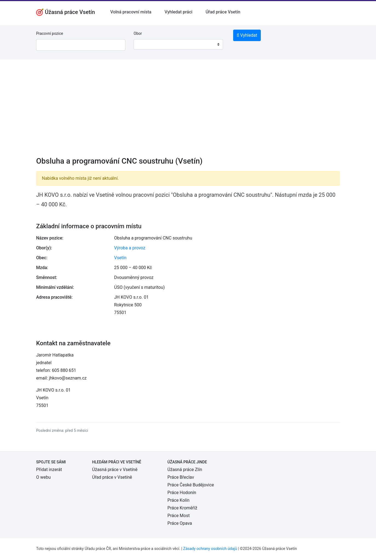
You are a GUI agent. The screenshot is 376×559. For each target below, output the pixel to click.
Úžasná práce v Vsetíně (115, 469)
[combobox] (178, 44)
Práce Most (178, 515)
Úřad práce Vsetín (223, 12)
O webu (43, 477)
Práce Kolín (178, 500)
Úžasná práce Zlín (184, 469)
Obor (138, 33)
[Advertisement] (188, 111)
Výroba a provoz (129, 247)
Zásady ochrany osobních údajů (210, 548)
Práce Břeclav (180, 477)
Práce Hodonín (181, 492)
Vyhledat (247, 35)
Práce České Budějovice (190, 484)
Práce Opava (179, 523)
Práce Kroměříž (182, 507)
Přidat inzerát (49, 469)
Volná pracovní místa (130, 12)
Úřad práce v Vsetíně (112, 477)
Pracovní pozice (49, 33)
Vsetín (120, 257)
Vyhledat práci (178, 12)
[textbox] (145, 44)
